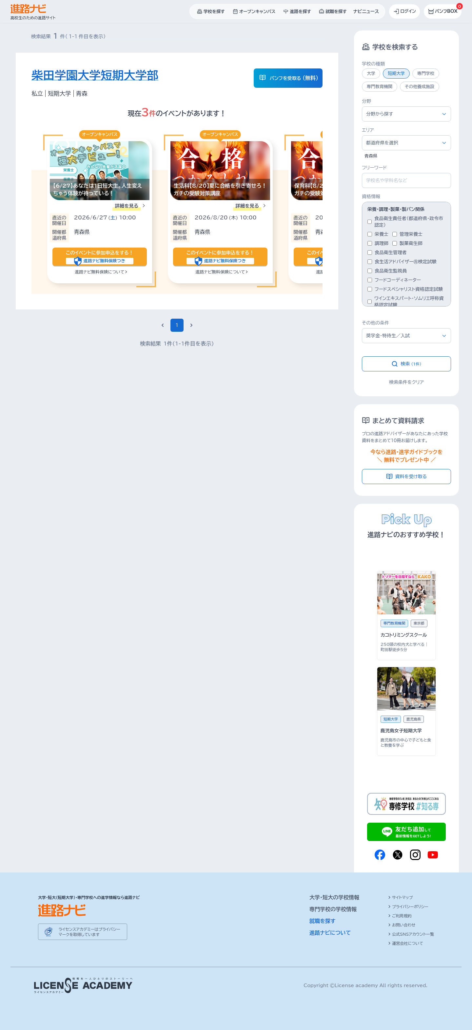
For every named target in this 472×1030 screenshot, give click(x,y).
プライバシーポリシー (408, 906)
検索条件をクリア (406, 382)
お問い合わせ (401, 925)
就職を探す (322, 921)
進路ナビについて (330, 932)
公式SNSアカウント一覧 (411, 934)
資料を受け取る (406, 476)
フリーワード (374, 167)
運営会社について (405, 943)
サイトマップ (400, 897)
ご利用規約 (400, 916)
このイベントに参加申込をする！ (99, 257)
